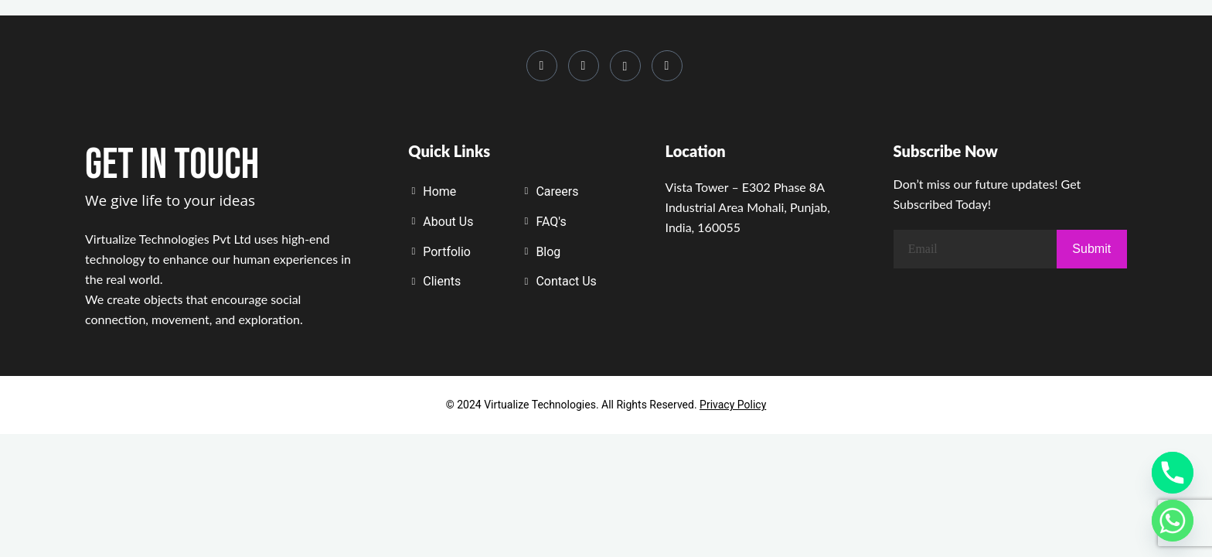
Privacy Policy (733, 404)
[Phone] (1172, 473)
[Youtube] (625, 65)
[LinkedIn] (583, 65)
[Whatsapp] (667, 65)
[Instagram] (541, 65)
